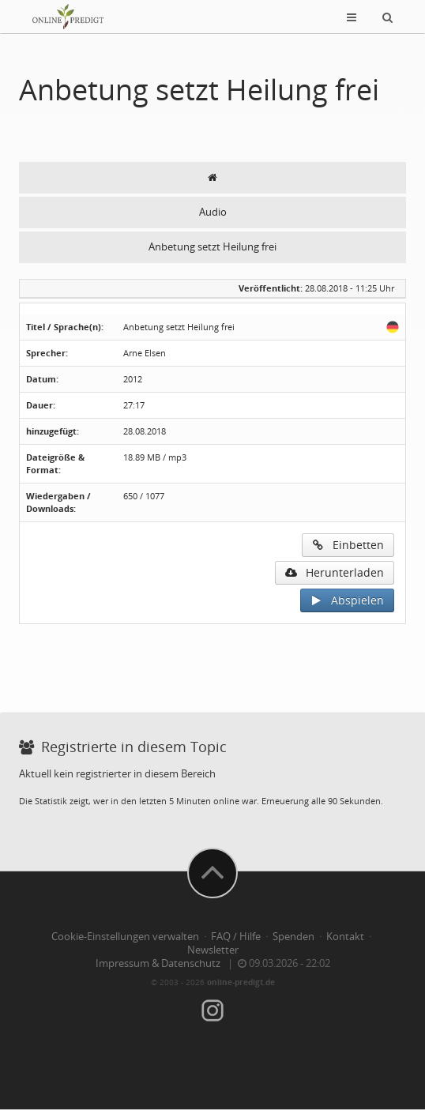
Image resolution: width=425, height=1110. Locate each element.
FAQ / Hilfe (236, 936)
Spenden (293, 936)
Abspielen (347, 600)
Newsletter (213, 950)
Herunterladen (334, 572)
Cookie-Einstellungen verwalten (125, 936)
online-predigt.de (241, 982)
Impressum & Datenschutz (158, 963)
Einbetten (348, 544)
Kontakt (345, 936)
